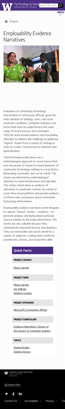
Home (5, 21)
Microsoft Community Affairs (30, 309)
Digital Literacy (22, 351)
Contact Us (10, 400)
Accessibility (31, 400)
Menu (60, 12)
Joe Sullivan (20, 288)
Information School (25, 7)
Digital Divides (22, 347)
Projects (14, 21)
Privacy (50, 400)
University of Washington (8, 7)
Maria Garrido (21, 267)
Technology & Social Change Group (36, 4)
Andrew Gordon (23, 293)
